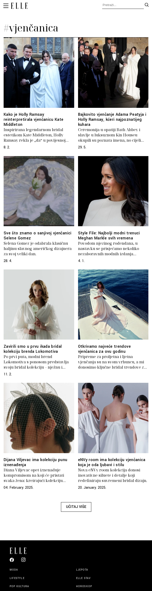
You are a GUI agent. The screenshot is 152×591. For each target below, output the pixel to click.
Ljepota (82, 570)
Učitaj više (76, 506)
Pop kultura (19, 586)
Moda (14, 570)
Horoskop (84, 586)
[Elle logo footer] (20, 550)
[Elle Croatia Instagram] (23, 561)
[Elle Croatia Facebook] (12, 561)
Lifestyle (17, 578)
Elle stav (83, 578)
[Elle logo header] (19, 6)
